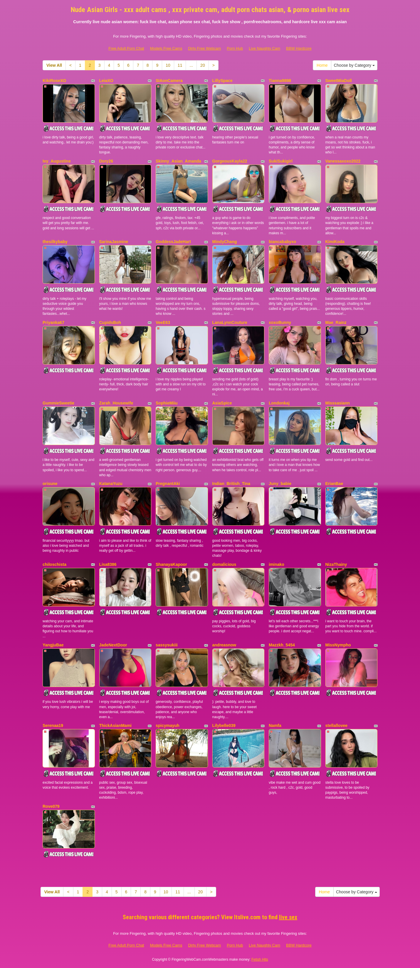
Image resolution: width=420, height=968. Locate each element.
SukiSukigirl (281, 161)
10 (168, 65)
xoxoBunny (280, 322)
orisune (50, 483)
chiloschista (54, 564)
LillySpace (222, 80)
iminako (276, 564)
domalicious (224, 564)
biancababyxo (282, 241)
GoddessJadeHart (173, 241)
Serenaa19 (53, 725)
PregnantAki (168, 483)
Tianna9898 (280, 80)
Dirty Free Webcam (204, 48)
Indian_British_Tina (231, 483)
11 (180, 65)
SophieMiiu (167, 403)
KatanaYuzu (110, 483)
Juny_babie (280, 483)
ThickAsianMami (115, 725)
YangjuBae (53, 645)
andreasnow (224, 645)
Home (322, 65)
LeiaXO (106, 80)
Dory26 (106, 161)
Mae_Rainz (336, 322)
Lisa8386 (108, 564)
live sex (288, 917)
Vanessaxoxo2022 (343, 161)
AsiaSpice (222, 403)
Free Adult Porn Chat (126, 48)
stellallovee (336, 725)
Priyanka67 (53, 322)
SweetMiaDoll (338, 80)
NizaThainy (336, 564)
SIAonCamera (169, 80)
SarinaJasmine (113, 241)
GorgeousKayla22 (229, 161)
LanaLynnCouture (229, 322)
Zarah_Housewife (116, 403)
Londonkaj (279, 403)
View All (54, 65)
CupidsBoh (110, 322)
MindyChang (224, 241)
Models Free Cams (166, 48)
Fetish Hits (259, 959)
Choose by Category (354, 65)
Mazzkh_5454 (282, 645)
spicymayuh (167, 725)
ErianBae (334, 483)
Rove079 (51, 806)
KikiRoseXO (54, 80)
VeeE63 (163, 322)
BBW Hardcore (299, 48)
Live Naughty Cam (264, 48)
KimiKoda (335, 241)
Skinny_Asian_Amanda (178, 161)
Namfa (275, 725)
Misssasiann (337, 403)
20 (202, 65)
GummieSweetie (58, 403)
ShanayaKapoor (171, 564)
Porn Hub (235, 48)
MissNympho (338, 645)
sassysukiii (167, 645)
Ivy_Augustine (57, 161)
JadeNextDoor (113, 645)
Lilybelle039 (224, 725)
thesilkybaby (55, 241)
